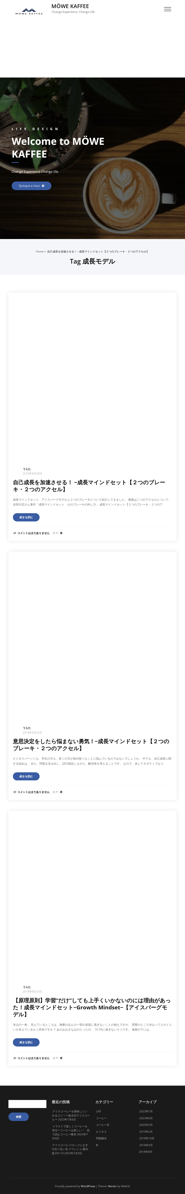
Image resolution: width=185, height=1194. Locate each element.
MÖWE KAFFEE (70, 6)
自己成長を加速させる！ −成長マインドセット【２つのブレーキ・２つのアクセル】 (98, 251)
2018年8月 (145, 1151)
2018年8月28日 (32, 473)
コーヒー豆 (102, 1125)
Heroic (112, 1186)
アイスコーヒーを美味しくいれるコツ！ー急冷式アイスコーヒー (71, 1115)
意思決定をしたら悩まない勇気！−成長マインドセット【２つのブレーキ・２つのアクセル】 (91, 745)
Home (40, 251)
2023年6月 (146, 1118)
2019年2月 (146, 1131)
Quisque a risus (29, 186)
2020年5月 (146, 1125)
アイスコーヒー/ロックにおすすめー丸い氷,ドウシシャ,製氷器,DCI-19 (70, 1149)
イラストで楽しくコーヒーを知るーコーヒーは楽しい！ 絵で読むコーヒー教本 (71, 1130)
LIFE (98, 1111)
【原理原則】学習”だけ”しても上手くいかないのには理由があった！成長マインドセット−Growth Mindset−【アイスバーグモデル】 (92, 1007)
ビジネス (101, 1131)
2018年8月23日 (32, 991)
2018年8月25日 (32, 732)
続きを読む (26, 517)
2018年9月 (146, 1145)
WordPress (88, 1186)
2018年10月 (146, 1138)
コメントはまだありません (33, 533)
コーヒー (101, 1118)
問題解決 (101, 1138)
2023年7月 (146, 1111)
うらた (27, 469)
